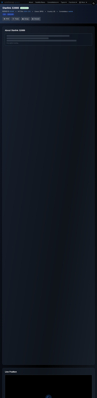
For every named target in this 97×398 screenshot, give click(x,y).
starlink (70, 11)
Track (15, 19)
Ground (35, 19)
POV (6, 19)
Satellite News (40, 2)
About (31, 2)
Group (25, 19)
